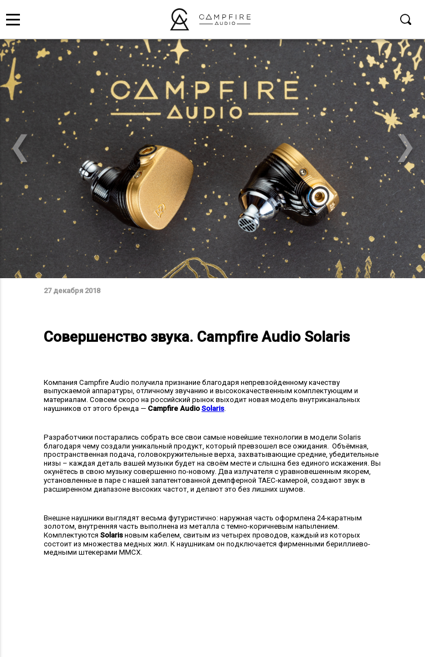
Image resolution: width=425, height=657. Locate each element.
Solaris (212, 408)
